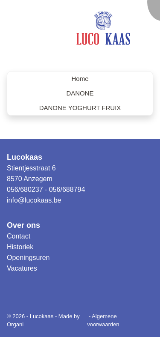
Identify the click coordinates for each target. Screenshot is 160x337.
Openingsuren (28, 257)
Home (79, 78)
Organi (15, 324)
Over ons (23, 225)
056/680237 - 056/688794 (46, 189)
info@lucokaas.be (34, 200)
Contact (18, 236)
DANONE (79, 93)
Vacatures (22, 268)
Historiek (20, 247)
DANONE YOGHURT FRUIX (80, 107)
